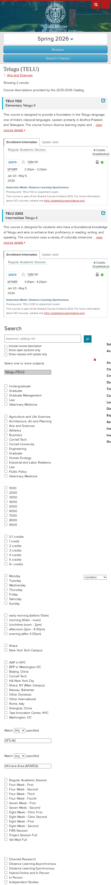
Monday (14, 576)
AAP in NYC (17, 662)
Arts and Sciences (22, 426)
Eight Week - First (21, 821)
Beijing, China (18, 671)
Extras (105, 4)
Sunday (14, 603)
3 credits (15, 550)
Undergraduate (20, 386)
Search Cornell (96, 4)
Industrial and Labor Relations (30, 462)
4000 (13, 502)
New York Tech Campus (26, 650)
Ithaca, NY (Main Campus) (27, 685)
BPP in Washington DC (25, 667)
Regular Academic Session (28, 780)
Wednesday (17, 585)
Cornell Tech (18, 439)
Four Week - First (21, 785)
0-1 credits (16, 536)
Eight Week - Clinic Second (28, 817)
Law (12, 400)
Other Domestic (20, 694)
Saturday (15, 599)
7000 (13, 515)
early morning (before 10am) (29, 615)
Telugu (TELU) (28, 372)
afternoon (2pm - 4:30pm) (27, 629)
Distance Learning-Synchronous (31, 868)
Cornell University (21, 444)
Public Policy (18, 471)
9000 (13, 525)
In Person (16, 877)
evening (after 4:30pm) (25, 634)
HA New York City (21, 681)
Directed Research (22, 859)
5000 (13, 506)
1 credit (14, 541)
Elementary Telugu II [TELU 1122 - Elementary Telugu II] (20, 105)
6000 (13, 511)
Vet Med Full (18, 839)
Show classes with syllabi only (28, 354)
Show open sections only (24, 350)
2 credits (15, 546)
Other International (22, 699)
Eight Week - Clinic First (25, 812)
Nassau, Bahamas (21, 690)
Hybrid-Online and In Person (29, 873)
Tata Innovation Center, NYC (29, 713)
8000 (13, 520)
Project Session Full (23, 835)
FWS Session (18, 830)
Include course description (25, 346)
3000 (13, 497)
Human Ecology (20, 458)
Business (15, 435)
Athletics (15, 430)
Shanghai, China (20, 708)
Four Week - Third (22, 794)
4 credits (15, 555)
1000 (12, 488)
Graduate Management (25, 395)
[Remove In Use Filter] (94, 359)
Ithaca (13, 645)
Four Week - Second (23, 789)
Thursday (15, 590)
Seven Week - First (22, 803)
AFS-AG (28, 741)
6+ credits (16, 564)
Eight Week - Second (23, 826)
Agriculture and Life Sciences (30, 416)
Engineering (17, 449)
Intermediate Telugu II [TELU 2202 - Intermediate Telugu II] (21, 218)
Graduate (15, 391)
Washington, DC (20, 717)
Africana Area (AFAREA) (28, 766)
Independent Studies (24, 882)
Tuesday (15, 580)
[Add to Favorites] (23, 161)
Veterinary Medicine (23, 404)
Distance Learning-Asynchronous (32, 864)
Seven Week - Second (24, 807)
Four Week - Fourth (23, 798)
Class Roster (55, 26)
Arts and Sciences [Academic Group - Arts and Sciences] (20, 75)
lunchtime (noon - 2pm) (25, 624)
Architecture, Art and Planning (30, 421)
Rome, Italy (16, 703)
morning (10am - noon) (25, 620)
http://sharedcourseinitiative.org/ (64, 200)
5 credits (15, 559)
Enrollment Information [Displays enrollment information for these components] (21, 142)
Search (13, 328)
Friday (13, 594)
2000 (13, 492)
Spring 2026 (55, 38)
